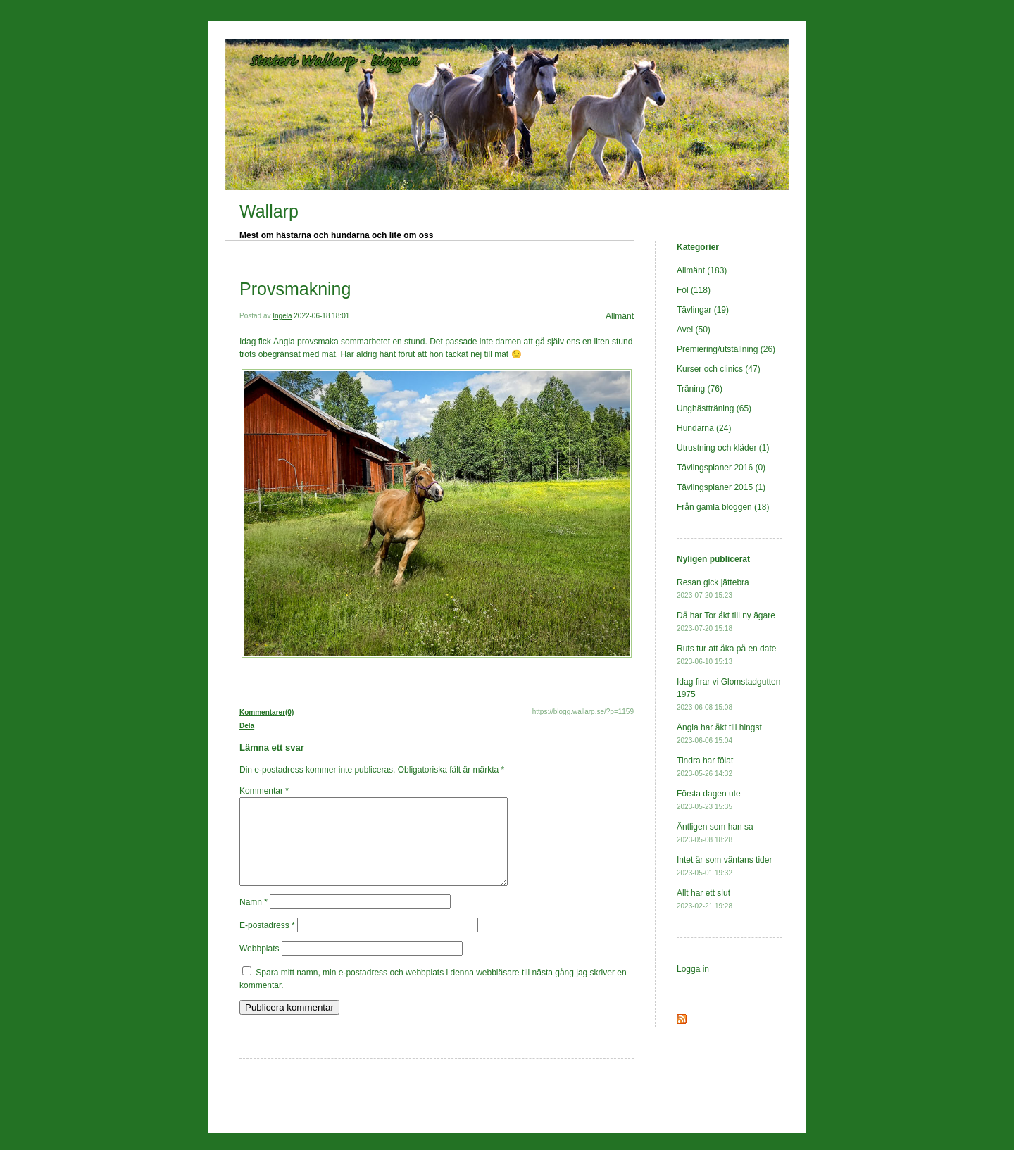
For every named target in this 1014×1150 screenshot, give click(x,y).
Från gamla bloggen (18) (723, 507)
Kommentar (264, 791)
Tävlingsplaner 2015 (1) (721, 487)
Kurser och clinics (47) (718, 369)
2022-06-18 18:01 (321, 316)
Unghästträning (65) (714, 408)
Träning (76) (699, 389)
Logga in (693, 969)
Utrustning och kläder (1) (723, 448)
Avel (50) (694, 330)
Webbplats (259, 965)
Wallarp (269, 211)
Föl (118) (694, 290)
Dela (246, 726)
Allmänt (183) (702, 270)
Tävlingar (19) (703, 310)
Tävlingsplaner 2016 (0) (721, 468)
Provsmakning (295, 289)
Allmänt (620, 316)
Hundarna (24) (704, 428)
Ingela (282, 316)
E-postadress (267, 942)
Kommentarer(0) (266, 712)
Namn (253, 919)
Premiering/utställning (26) (726, 349)
